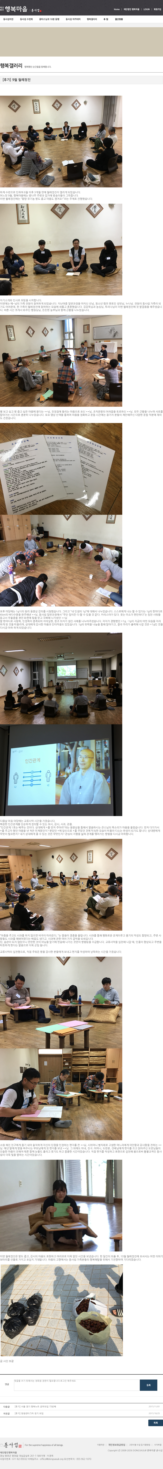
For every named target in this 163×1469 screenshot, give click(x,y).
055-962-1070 (83, 1459)
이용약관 (100, 1445)
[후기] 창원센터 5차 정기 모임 (29, 1413)
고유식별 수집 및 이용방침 (139, 1445)
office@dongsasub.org (51, 1459)
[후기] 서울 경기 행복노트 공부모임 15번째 (35, 1407)
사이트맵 (157, 1445)
